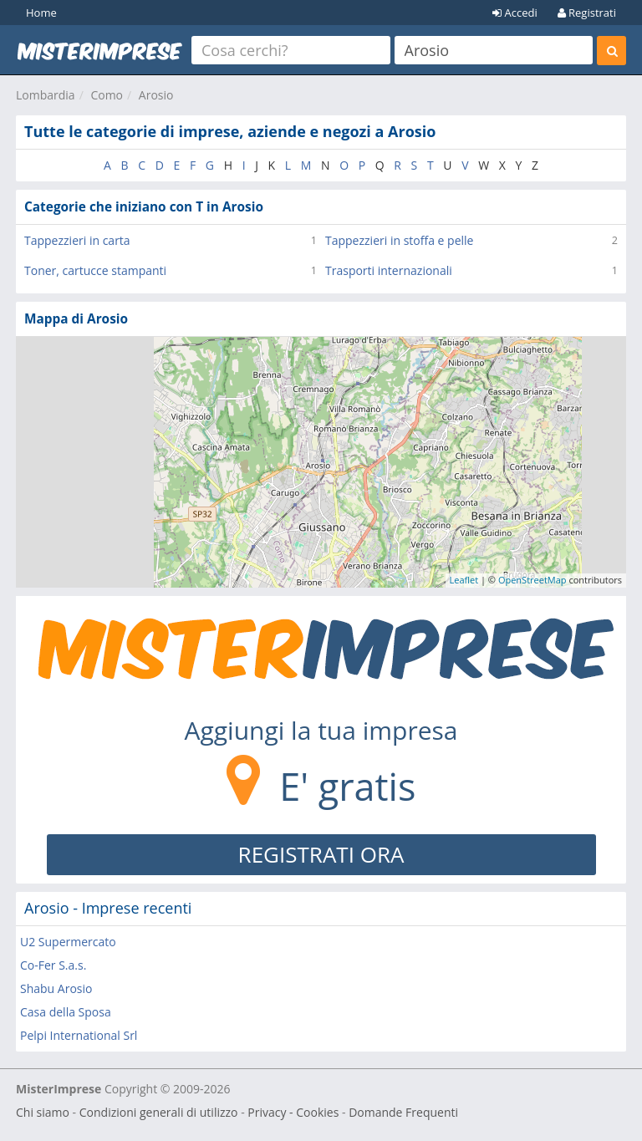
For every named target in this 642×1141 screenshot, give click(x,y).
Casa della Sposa (65, 1012)
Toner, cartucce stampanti (95, 270)
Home (41, 12)
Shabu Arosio (56, 988)
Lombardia (45, 95)
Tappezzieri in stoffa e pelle (399, 240)
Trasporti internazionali (388, 270)
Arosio (156, 95)
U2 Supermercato (68, 942)
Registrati (587, 12)
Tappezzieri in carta (77, 240)
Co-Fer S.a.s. (53, 965)
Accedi (515, 12)
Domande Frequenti (403, 1112)
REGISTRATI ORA (321, 854)
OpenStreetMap (532, 579)
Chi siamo (42, 1112)
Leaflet (464, 579)
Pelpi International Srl (78, 1035)
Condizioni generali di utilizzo (158, 1112)
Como (106, 95)
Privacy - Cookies (293, 1112)
